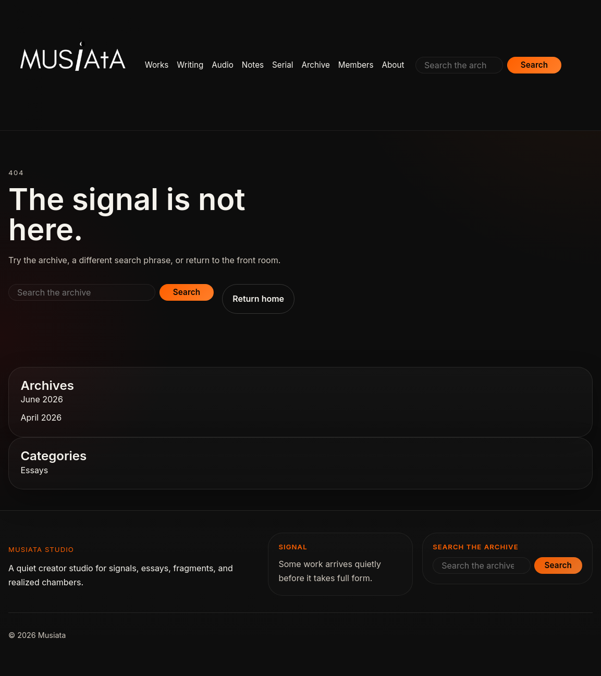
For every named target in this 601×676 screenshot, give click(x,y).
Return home (258, 298)
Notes (253, 65)
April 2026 (41, 417)
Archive (315, 65)
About (393, 65)
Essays (34, 470)
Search (534, 65)
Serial (282, 65)
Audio (223, 65)
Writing (190, 65)
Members (356, 65)
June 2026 (41, 399)
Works (157, 65)
